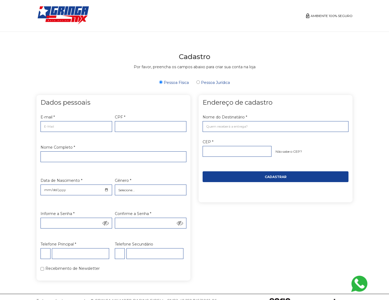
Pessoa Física (174, 82)
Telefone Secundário (134, 244)
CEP (208, 141)
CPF (120, 117)
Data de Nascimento (61, 180)
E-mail (48, 117)
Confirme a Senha (133, 213)
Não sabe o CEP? (289, 151)
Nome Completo (58, 147)
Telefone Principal (58, 244)
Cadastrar (276, 177)
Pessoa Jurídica (213, 82)
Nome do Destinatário (225, 117)
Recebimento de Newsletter (72, 268)
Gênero (123, 180)
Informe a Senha (58, 213)
